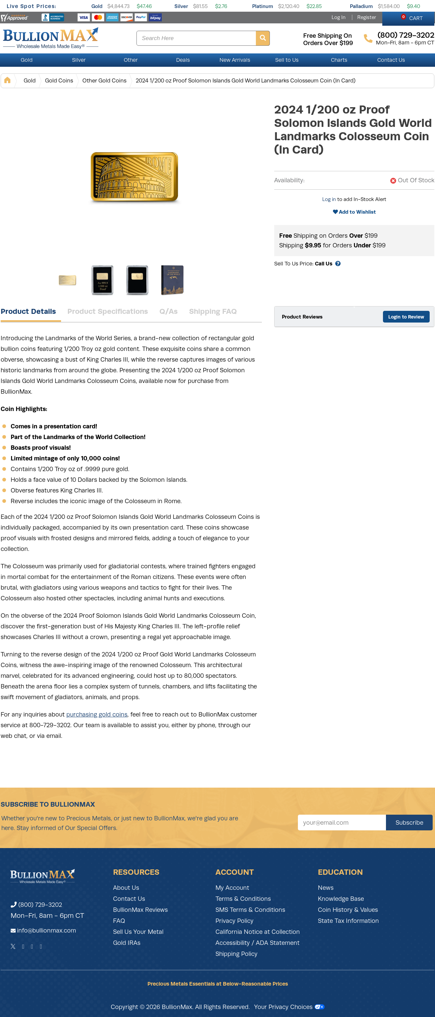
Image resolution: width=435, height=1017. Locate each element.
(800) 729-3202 (36, 904)
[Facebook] (23, 947)
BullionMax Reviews (140, 909)
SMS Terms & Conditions (250, 909)
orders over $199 (328, 43)
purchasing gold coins (96, 714)
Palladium (361, 6)
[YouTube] (41, 947)
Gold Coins (59, 80)
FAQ (119, 921)
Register (366, 17)
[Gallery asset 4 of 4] (172, 280)
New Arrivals (235, 60)
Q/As (168, 311)
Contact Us (391, 60)
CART (412, 17)
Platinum (262, 6)
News (326, 887)
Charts (339, 60)
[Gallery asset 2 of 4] (102, 280)
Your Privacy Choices (289, 1007)
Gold (96, 6)
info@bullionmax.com (46, 930)
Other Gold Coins (104, 80)
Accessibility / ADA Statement (257, 943)
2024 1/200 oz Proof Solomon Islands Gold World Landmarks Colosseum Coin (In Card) (246, 80)
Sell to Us (287, 60)
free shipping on (327, 35)
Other (131, 60)
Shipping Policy (236, 954)
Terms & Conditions (243, 898)
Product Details (28, 311)
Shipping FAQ (213, 311)
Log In (339, 17)
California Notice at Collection (257, 932)
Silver (181, 6)
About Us (126, 887)
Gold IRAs (126, 943)
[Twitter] (13, 947)
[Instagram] (32, 947)
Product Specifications (107, 311)
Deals (183, 60)
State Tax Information (348, 921)
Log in (329, 199)
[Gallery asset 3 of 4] (137, 280)
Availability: (289, 180)
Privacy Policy (234, 921)
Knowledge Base (341, 898)
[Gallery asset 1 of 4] (134, 176)
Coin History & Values (348, 909)
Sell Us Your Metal (138, 932)
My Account (232, 887)
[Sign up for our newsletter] (342, 822)
